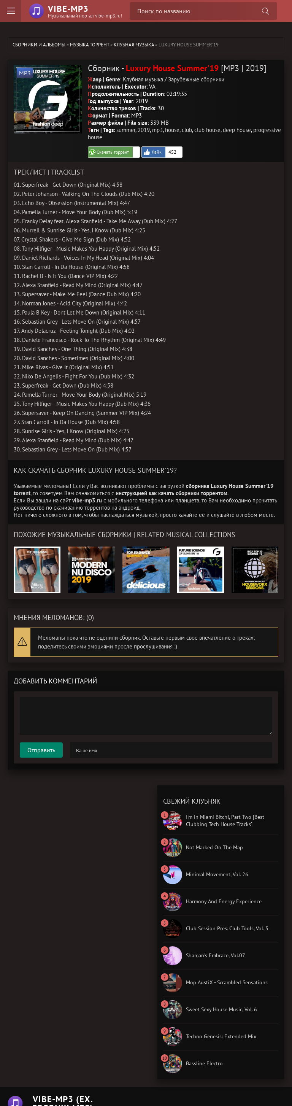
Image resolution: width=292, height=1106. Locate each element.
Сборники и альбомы (39, 44)
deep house (237, 129)
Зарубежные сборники (196, 79)
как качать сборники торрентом (188, 493)
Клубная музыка (134, 44)
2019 (144, 129)
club (187, 129)
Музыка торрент (89, 44)
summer (125, 129)
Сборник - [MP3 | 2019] (177, 68)
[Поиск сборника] (265, 11)
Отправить (41, 750)
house (172, 129)
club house (207, 129)
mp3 (157, 129)
